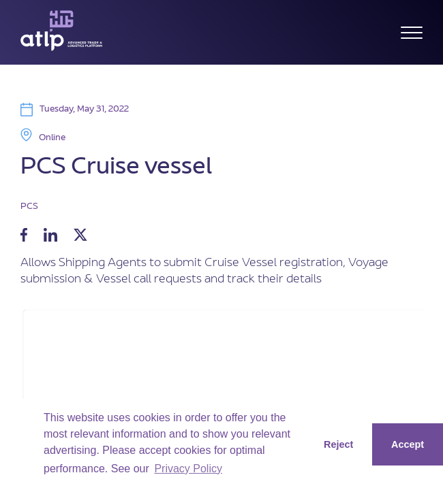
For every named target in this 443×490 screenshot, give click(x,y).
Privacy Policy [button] (188, 468)
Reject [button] (338, 444)
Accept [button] (407, 444)
